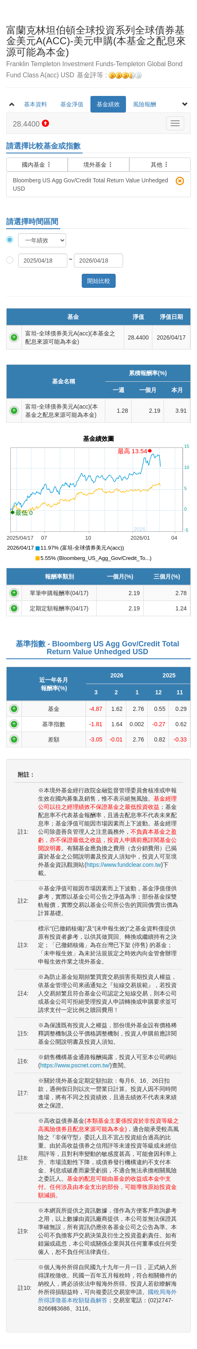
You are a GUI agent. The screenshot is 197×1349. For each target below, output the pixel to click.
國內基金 (37, 161)
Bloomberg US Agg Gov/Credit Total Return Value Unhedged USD (98, 184)
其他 (160, 164)
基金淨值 (71, 104)
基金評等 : (109, 75)
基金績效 (108, 104)
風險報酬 (144, 104)
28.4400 (31, 124)
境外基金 (98, 164)
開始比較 (98, 280)
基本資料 (35, 104)
